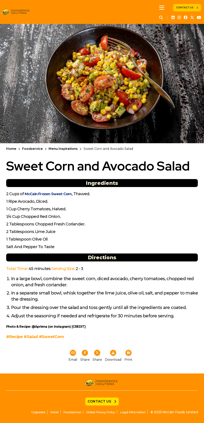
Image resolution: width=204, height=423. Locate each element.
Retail (44, 412)
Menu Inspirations (63, 149)
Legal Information (131, 412)
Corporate (27, 412)
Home (11, 149)
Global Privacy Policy (95, 412)
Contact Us (184, 7)
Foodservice (32, 149)
